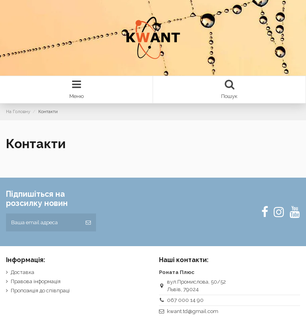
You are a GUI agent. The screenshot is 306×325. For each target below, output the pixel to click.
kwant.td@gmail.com (192, 311)
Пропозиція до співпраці (40, 291)
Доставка (22, 272)
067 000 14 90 (185, 300)
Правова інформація (36, 281)
